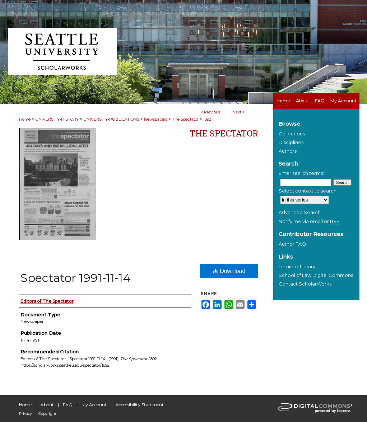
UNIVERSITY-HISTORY (57, 119)
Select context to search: (308, 191)
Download (229, 271)
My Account (94, 404)
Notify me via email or (309, 221)
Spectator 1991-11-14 (75, 278)
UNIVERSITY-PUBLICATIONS (111, 119)
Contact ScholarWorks (305, 284)
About (47, 404)
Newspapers (155, 119)
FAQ (68, 404)
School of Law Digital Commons (316, 275)
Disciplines (291, 142)
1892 (207, 119)
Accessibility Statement (140, 404)
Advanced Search (300, 212)
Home (25, 119)
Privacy (25, 413)
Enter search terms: (301, 173)
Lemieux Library (297, 266)
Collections (292, 133)
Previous (212, 112)
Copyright (47, 413)
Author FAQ (292, 244)
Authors (288, 151)
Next (236, 112)
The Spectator (185, 119)
